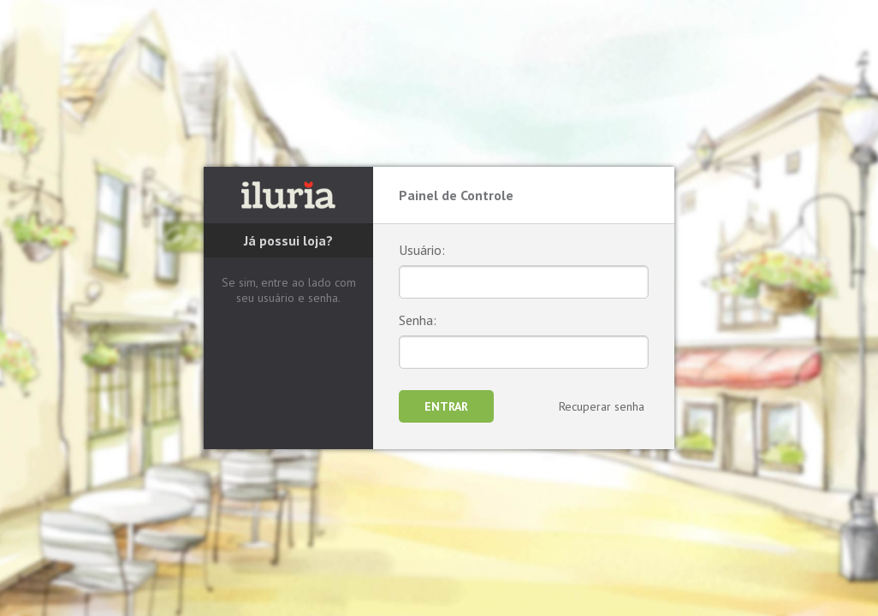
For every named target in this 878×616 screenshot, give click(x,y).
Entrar (446, 406)
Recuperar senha (601, 406)
